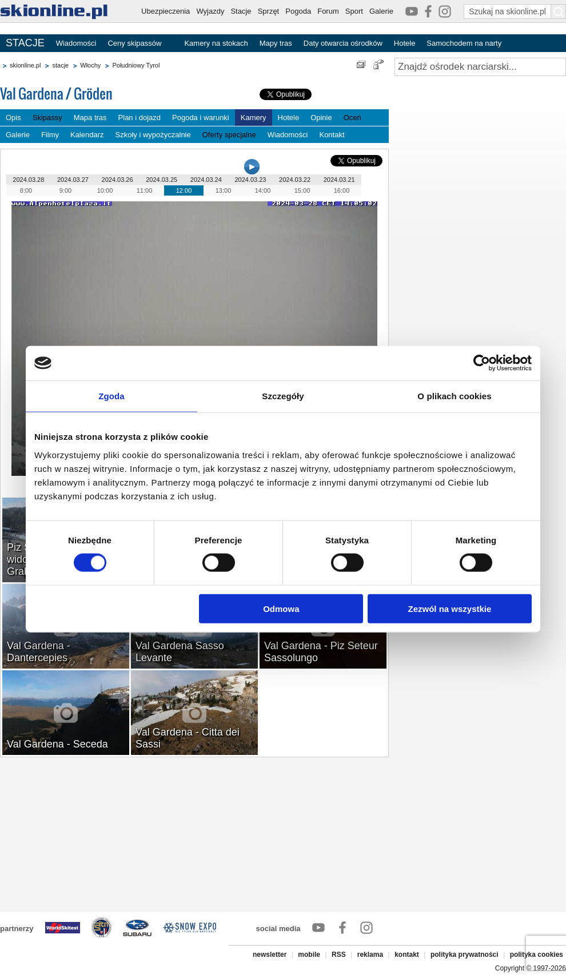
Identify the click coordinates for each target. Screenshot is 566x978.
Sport (354, 11)
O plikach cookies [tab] (454, 396)
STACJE (25, 43)
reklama (370, 955)
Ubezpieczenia (165, 11)
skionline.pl (25, 65)
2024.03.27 (73, 179)
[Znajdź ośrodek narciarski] (480, 67)
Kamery (253, 117)
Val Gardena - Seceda (57, 744)
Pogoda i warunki (200, 117)
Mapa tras (90, 117)
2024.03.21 (339, 179)
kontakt (406, 955)
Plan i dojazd (139, 117)
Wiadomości (76, 43)
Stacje (240, 11)
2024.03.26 (117, 179)
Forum (328, 11)
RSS (339, 955)
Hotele (405, 43)
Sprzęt (269, 11)
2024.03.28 (28, 179)
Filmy (50, 134)
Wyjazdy (210, 11)
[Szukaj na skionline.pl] (558, 11)
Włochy (90, 65)
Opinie (321, 117)
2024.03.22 (294, 179)
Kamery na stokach (216, 43)
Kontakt (331, 134)
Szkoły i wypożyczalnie (153, 134)
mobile (309, 955)
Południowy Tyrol (136, 65)
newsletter (269, 955)
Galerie (381, 11)
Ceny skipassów (134, 43)
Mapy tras (276, 43)
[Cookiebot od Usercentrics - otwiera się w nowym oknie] (482, 363)
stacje (60, 65)
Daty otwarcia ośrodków (343, 43)
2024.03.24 (206, 179)
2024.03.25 (161, 179)
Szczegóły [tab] (283, 396)
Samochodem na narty (464, 43)
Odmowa (281, 608)
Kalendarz (87, 134)
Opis (13, 117)
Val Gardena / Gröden (56, 94)
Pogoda (298, 11)
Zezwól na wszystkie (450, 608)
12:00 (184, 190)
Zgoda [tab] (111, 396)
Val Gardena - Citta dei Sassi (187, 738)
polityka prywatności (465, 955)
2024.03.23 (250, 179)
